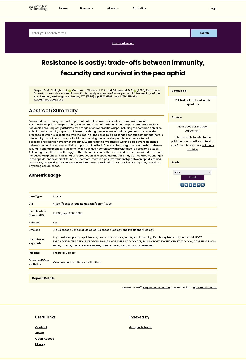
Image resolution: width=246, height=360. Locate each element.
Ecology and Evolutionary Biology (133, 230)
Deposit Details (43, 278)
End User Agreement (196, 129)
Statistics (139, 8)
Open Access (44, 338)
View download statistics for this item (77, 262)
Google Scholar (140, 327)
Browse (87, 8)
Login (213, 8)
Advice (176, 117)
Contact (41, 327)
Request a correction (156, 288)
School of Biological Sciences (90, 230)
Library (40, 344)
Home (63, 8)
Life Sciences (61, 230)
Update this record (205, 288)
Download (179, 91)
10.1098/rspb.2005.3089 (48, 100)
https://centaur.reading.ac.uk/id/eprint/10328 (82, 204)
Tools (175, 162)
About (113, 8)
